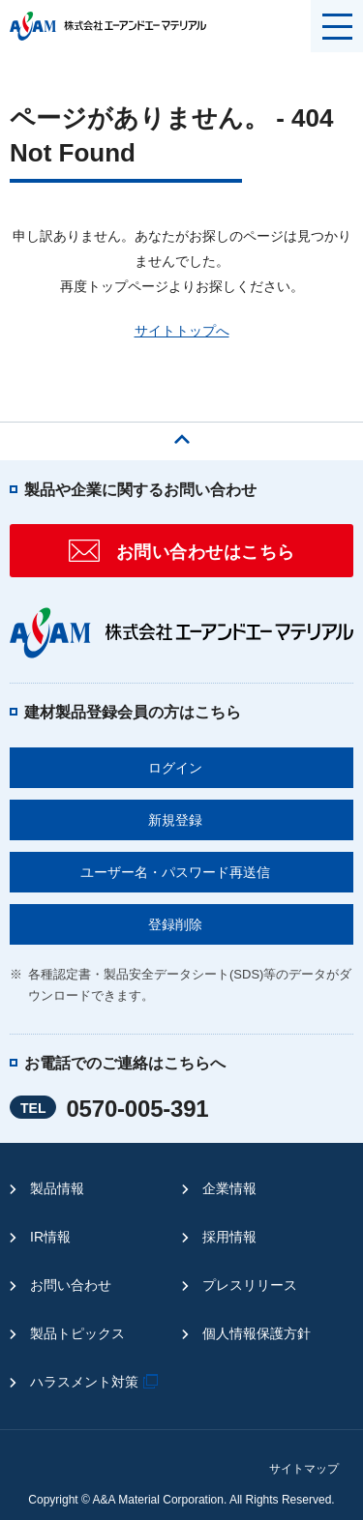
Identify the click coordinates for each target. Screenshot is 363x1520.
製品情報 (57, 1188)
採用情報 (229, 1236)
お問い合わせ (70, 1285)
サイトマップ (304, 1469)
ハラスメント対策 (96, 1381)
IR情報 (50, 1236)
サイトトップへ (182, 330)
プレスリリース (249, 1285)
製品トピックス (77, 1333)
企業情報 (229, 1188)
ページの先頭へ (182, 434)
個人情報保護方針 (256, 1333)
